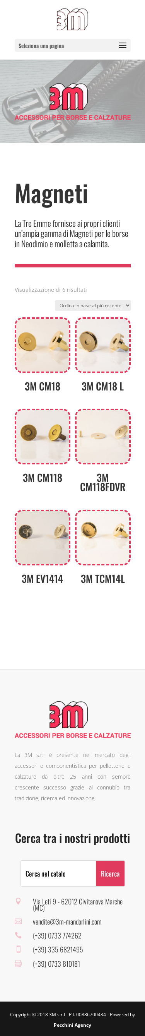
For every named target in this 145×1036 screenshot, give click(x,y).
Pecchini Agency (72, 1025)
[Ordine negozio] (93, 305)
